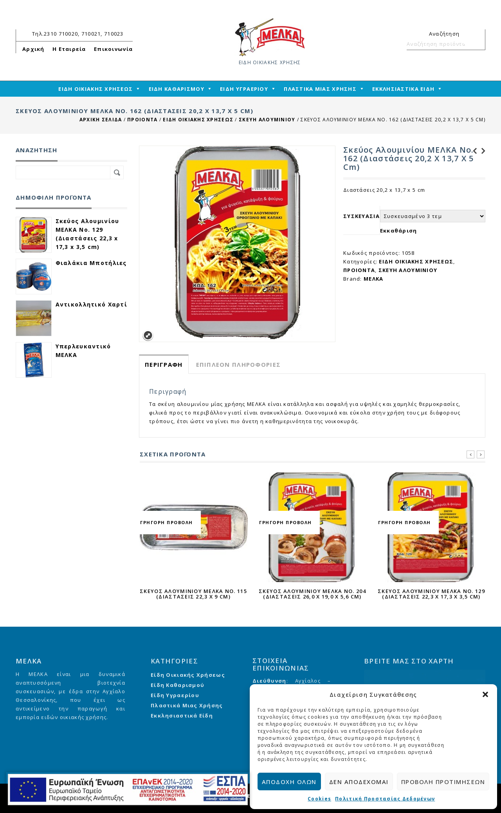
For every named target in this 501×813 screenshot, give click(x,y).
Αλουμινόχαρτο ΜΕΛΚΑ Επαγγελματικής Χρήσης (481, 151)
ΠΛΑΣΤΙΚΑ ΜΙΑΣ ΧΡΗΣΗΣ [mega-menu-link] (320, 88)
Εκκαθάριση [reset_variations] (398, 230)
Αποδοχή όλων (289, 782)
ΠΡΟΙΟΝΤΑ (142, 119)
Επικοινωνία (113, 48)
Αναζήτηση (476, 44)
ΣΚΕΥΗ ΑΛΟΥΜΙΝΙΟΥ (267, 119)
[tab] (164, 364)
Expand (148, 336)
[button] (485, 694)
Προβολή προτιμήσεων (443, 782)
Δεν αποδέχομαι (359, 782)
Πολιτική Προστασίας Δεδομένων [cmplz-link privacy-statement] (385, 798)
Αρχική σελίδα (100, 119)
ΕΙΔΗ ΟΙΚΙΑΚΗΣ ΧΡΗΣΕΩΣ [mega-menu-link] (95, 88)
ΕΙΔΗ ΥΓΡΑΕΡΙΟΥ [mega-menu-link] (244, 88)
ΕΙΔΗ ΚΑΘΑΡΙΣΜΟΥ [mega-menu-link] (176, 88)
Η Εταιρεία (69, 48)
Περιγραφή (164, 364)
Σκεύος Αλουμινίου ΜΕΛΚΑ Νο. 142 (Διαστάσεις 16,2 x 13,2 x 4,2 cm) (472, 151)
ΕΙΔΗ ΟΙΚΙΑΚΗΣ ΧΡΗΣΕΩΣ (198, 119)
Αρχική (33, 48)
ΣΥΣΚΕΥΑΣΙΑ (361, 216)
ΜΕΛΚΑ (373, 278)
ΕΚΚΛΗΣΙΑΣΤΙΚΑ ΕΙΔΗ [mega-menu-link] (403, 88)
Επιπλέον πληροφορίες (238, 364)
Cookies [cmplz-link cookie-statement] (319, 798)
